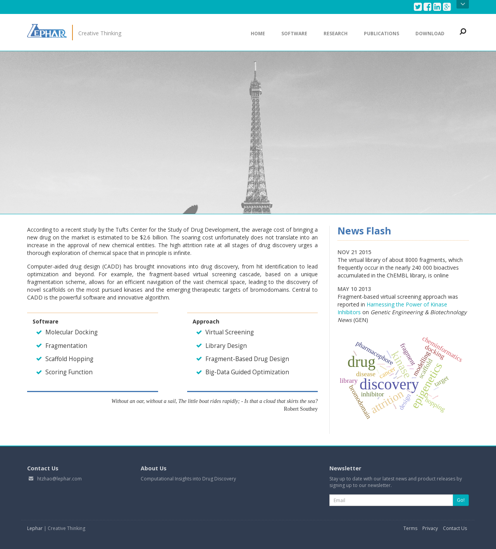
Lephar (35, 528)
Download (429, 33)
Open (462, 4)
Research (336, 33)
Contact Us (455, 528)
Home (258, 33)
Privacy (430, 528)
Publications (381, 33)
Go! (461, 500)
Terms (410, 528)
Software (294, 33)
